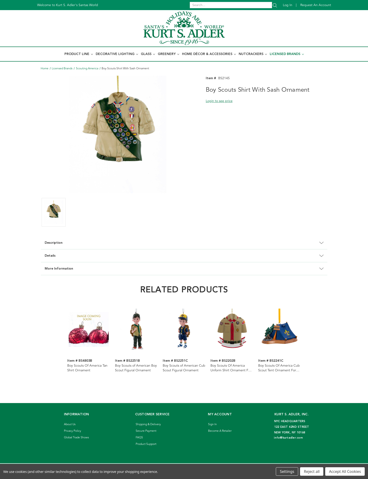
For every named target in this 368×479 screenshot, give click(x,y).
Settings (287, 471)
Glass (148, 54)
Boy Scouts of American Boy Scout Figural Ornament (136, 368)
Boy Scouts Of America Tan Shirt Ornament (87, 368)
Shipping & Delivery (148, 424)
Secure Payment (146, 431)
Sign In (212, 424)
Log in (287, 5)
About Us (69, 424)
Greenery (168, 54)
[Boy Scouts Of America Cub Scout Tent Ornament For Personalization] (279, 330)
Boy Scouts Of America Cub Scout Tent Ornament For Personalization (279, 368)
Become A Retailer (220, 431)
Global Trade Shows (76, 437)
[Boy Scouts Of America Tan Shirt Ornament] (88, 330)
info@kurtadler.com (288, 438)
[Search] (275, 5)
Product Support (146, 444)
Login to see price (219, 100)
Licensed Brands (287, 54)
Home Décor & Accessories (209, 54)
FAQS (139, 437)
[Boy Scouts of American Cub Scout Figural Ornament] (184, 330)
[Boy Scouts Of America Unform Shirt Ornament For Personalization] (231, 330)
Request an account (315, 5)
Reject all (312, 471)
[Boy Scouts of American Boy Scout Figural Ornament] (136, 330)
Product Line (78, 54)
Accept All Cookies (345, 471)
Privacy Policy (72, 431)
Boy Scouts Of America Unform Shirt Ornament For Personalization (230, 368)
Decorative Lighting (117, 54)
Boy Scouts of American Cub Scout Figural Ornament (184, 368)
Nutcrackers (253, 54)
